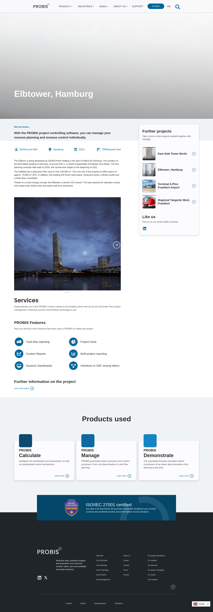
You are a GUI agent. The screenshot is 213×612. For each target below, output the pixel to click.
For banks (152, 575)
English (199, 604)
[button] (66, 6)
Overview (99, 556)
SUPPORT (137, 6)
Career (126, 560)
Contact (156, 6)
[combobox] (201, 604)
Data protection (100, 603)
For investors (153, 579)
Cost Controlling (102, 570)
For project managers (156, 570)
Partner (126, 575)
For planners (153, 565)
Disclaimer (119, 603)
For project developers (156, 556)
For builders (152, 560)
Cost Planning (101, 565)
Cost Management (103, 579)
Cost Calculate (101, 560)
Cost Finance (101, 575)
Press (125, 570)
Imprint (83, 603)
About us (126, 556)
